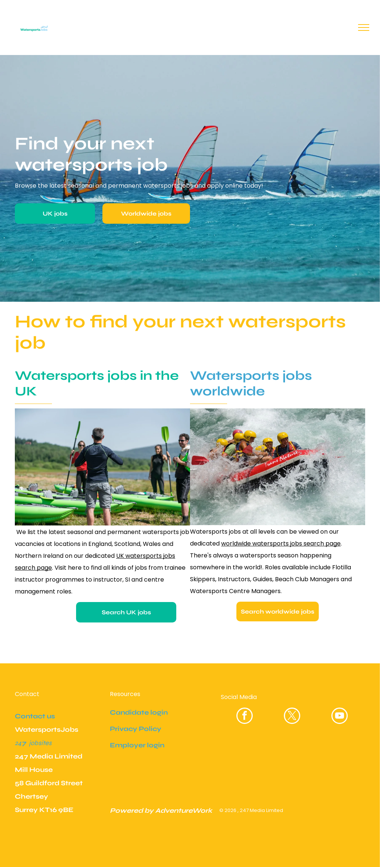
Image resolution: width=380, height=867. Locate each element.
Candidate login (139, 712)
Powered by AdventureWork (161, 810)
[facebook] (244, 717)
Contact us (35, 716)
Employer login (137, 745)
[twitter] (292, 717)
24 (18, 743)
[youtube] (339, 717)
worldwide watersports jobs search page (281, 543)
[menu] (363, 27)
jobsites (40, 743)
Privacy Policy (135, 729)
